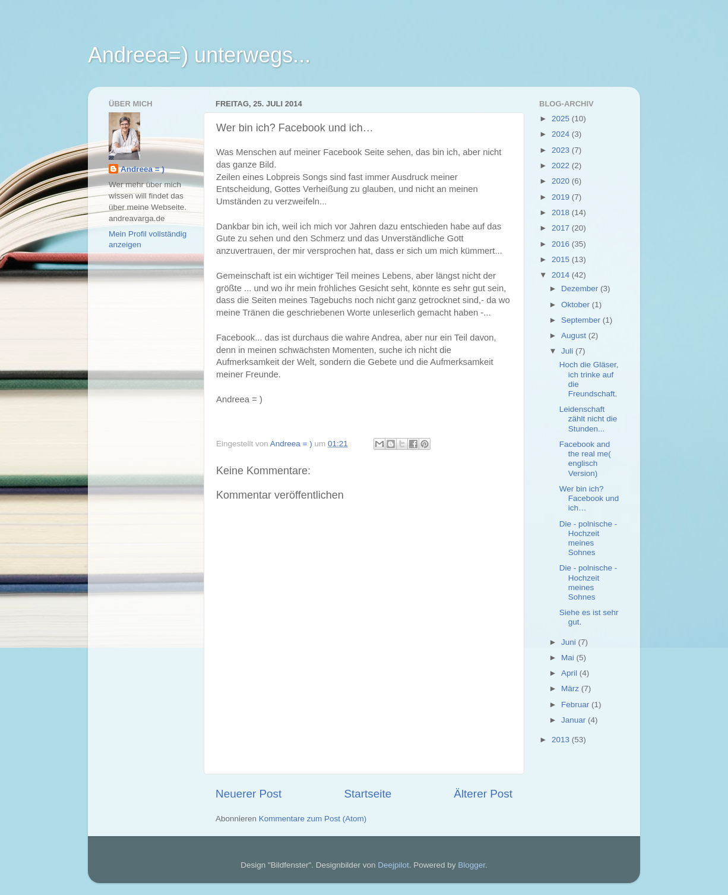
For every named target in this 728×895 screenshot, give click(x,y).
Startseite (367, 793)
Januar (574, 720)
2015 (562, 259)
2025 (562, 118)
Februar (576, 704)
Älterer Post (483, 793)
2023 (562, 150)
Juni (569, 642)
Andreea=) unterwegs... (199, 55)
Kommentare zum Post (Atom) (313, 818)
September (582, 320)
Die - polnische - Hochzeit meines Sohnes (588, 538)
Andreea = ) (142, 169)
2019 (562, 197)
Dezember (580, 288)
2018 (562, 212)
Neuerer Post (248, 793)
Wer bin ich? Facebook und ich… (589, 498)
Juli (568, 350)
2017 (562, 227)
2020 (562, 181)
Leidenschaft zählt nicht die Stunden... (588, 419)
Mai (569, 657)
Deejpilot (393, 865)
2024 (562, 134)
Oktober (576, 304)
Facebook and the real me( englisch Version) (585, 459)
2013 (562, 739)
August (574, 335)
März (571, 688)
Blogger (471, 865)
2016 (562, 243)
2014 (562, 274)
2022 (562, 165)
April (570, 673)
